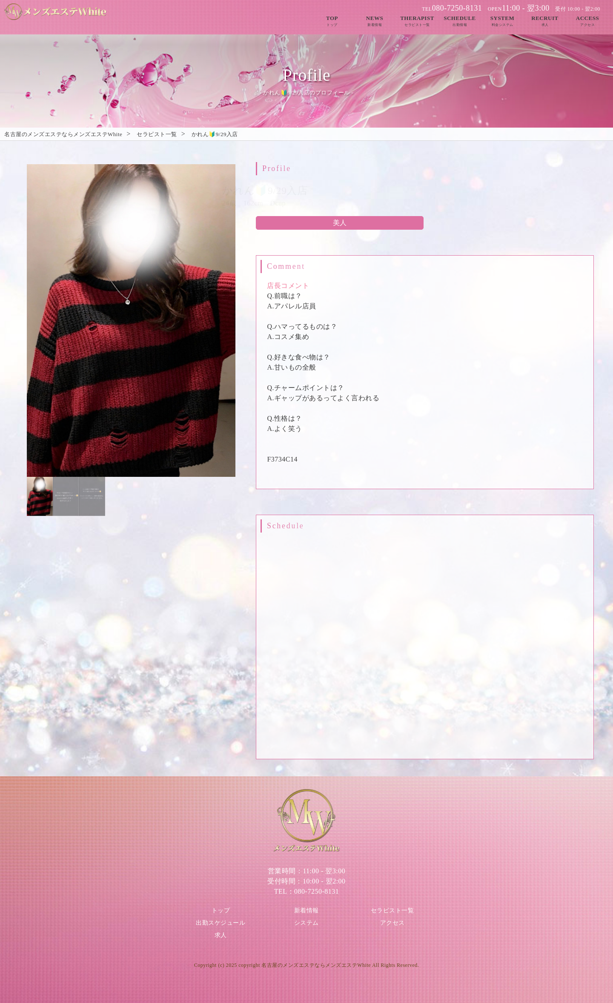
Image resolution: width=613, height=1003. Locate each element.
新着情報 (306, 910)
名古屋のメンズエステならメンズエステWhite (316, 965)
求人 (221, 935)
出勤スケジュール (220, 923)
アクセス (392, 923)
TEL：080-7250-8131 (306, 891)
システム (306, 923)
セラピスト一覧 (392, 910)
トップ (221, 910)
